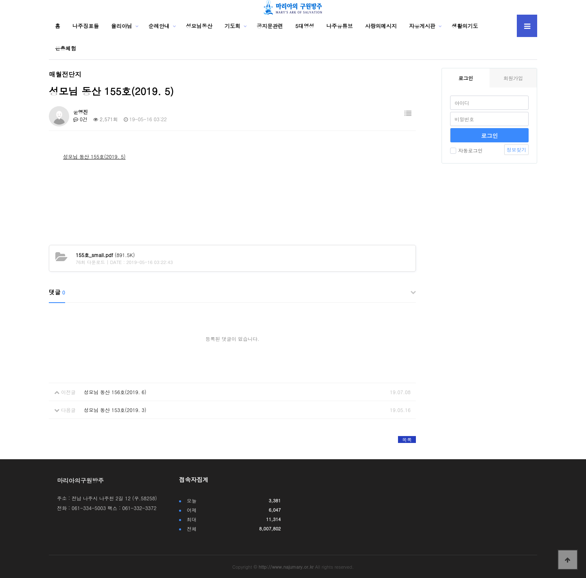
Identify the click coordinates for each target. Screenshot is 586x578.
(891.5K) (105, 254)
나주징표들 (85, 26)
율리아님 (121, 26)
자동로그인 (466, 150)
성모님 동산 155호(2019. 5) (94, 156)
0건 (80, 119)
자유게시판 (422, 26)
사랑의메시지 (381, 26)
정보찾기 (516, 149)
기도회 (233, 26)
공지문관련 (270, 26)
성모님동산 (199, 26)
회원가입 (513, 77)
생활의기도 (465, 26)
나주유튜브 (339, 26)
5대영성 (305, 26)
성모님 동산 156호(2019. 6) (115, 391)
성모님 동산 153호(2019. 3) (115, 409)
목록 (407, 439)
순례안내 (159, 26)
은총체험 (65, 48)
